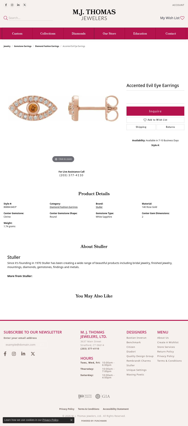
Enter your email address (20, 338)
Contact (171, 33)
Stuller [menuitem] (130, 365)
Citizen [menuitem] (130, 347)
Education (140, 33)
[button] (178, 5)
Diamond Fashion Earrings (47, 46)
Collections (47, 33)
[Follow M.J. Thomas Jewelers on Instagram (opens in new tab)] (12, 5)
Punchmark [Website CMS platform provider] (101, 421)
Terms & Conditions (169, 360)
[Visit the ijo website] (85, 396)
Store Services (166, 347)
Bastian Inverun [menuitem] (136, 337)
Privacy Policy (165, 356)
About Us (163, 337)
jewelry (7, 46)
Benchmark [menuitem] (133, 342)
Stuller (99, 207)
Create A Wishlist (168, 342)
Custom (17, 33)
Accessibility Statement (116, 409)
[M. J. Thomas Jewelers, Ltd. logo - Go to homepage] (94, 17)
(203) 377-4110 (71, 175)
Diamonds (79, 33)
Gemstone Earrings (23, 46)
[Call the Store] (89, 348)
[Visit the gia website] (102, 396)
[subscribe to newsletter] (42, 344)
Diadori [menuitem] (131, 351)
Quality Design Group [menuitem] (139, 356)
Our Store (109, 33)
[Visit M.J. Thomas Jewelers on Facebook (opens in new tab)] (6, 5)
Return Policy (165, 351)
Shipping (141, 127)
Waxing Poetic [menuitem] (135, 374)
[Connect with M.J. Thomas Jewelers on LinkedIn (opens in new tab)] (18, 5)
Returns (170, 127)
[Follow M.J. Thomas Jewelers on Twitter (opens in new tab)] (24, 5)
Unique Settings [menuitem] (136, 370)
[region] (63, 108)
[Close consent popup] (71, 420)
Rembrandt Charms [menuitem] (138, 360)
